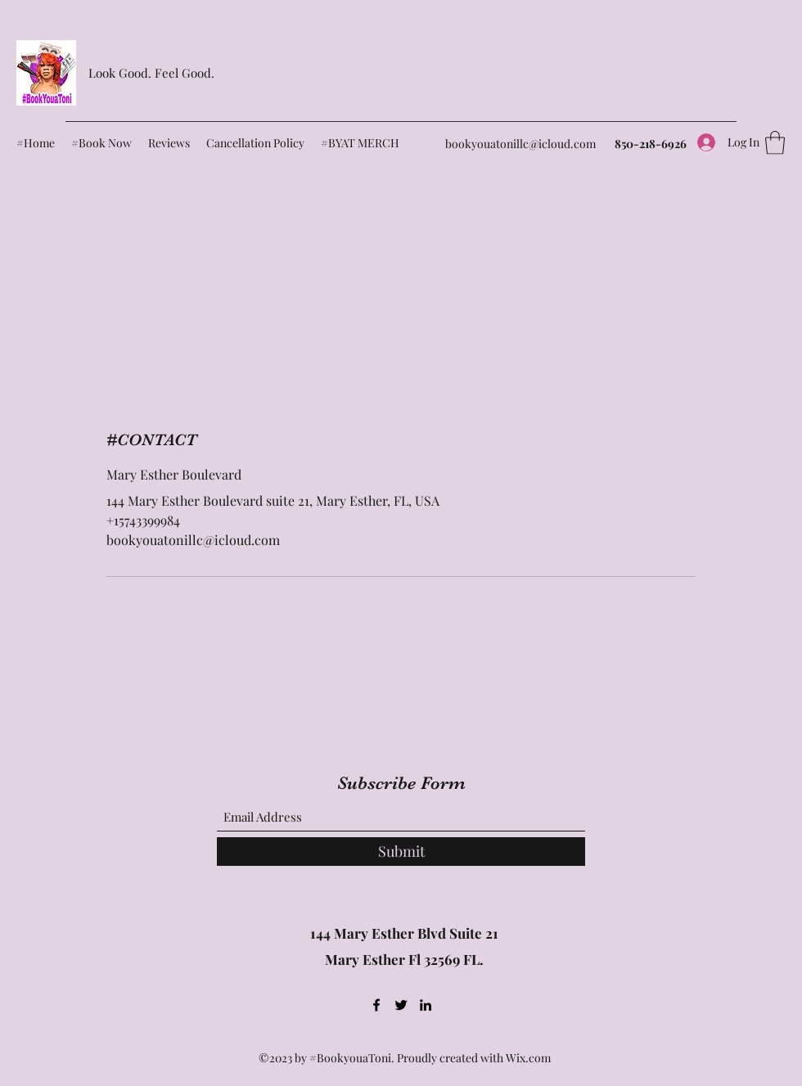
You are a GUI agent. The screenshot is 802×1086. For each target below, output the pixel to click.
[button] (775, 143)
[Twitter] (401, 1005)
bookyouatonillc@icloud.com (520, 143)
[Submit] (401, 851)
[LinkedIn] (425, 1005)
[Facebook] (376, 1005)
